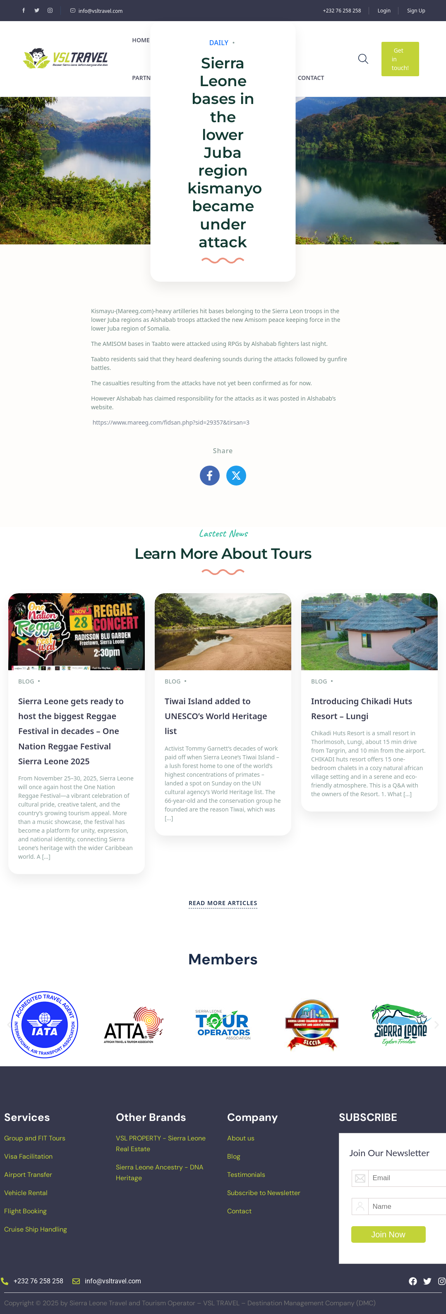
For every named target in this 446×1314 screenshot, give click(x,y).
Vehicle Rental (26, 1192)
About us (240, 1138)
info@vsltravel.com (96, 10)
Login (384, 10)
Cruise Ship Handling (35, 1229)
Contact (239, 1211)
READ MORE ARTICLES (223, 903)
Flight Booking (25, 1211)
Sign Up (416, 10)
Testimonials (246, 1174)
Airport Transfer (28, 1174)
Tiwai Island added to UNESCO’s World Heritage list (216, 716)
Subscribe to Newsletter (263, 1192)
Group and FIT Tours (34, 1138)
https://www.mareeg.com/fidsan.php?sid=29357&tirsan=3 (171, 422)
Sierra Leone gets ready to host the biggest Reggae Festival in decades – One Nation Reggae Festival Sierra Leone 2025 (71, 731)
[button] (9, 1025)
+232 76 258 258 (342, 10)
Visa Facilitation (28, 1156)
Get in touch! (400, 59)
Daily (219, 42)
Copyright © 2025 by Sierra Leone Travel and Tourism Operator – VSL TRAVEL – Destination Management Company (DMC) (190, 1303)
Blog (233, 1156)
